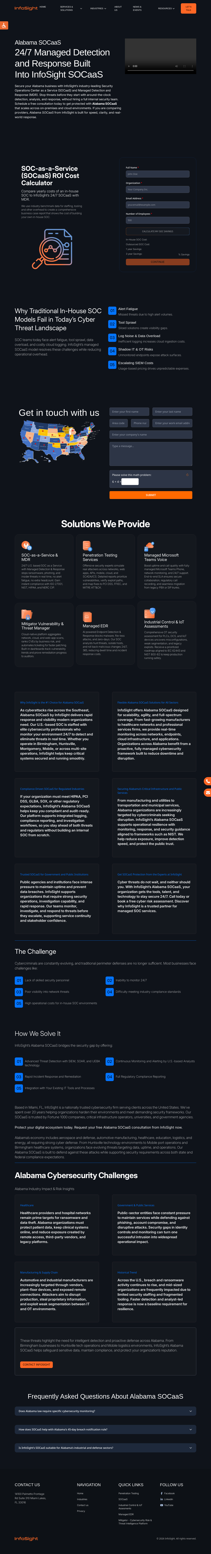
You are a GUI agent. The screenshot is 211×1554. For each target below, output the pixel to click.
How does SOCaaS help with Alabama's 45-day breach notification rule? (105, 1429)
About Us (118, 8)
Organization (134, 183)
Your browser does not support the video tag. (160, 56)
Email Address (134, 198)
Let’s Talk (188, 8)
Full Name (132, 167)
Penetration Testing (129, 1493)
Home (43, 7)
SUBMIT (151, 495)
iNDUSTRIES (98, 8)
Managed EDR (126, 1514)
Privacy (81, 1511)
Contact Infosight (36, 1364)
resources (166, 8)
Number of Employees (139, 213)
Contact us (82, 1505)
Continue (158, 262)
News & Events (137, 8)
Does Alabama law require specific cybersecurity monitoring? (105, 1411)
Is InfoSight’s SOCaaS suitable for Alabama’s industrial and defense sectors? (105, 1448)
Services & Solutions (71, 8)
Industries (82, 1499)
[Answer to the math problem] (130, 481)
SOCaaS (123, 1499)
